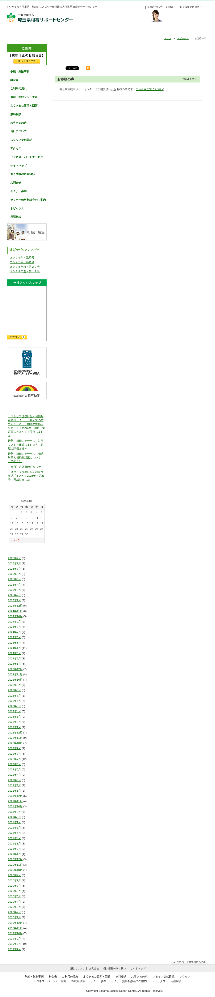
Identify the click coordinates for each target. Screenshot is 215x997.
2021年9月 (14, 811)
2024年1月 (14, 663)
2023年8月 (14, 690)
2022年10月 (15, 743)
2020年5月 (14, 896)
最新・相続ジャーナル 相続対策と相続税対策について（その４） (25, 457)
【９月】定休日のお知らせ (24, 466)
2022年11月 (15, 737)
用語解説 (15, 216)
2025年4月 (14, 584)
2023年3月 (14, 716)
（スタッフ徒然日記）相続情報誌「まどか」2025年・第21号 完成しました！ (26, 475)
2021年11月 (15, 801)
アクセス (15, 148)
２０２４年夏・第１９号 (25, 271)
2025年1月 (14, 600)
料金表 (193, 30)
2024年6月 (14, 637)
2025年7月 (14, 568)
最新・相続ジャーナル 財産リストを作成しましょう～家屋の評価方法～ (25, 444)
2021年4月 (14, 838)
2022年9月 (14, 748)
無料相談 (136, 30)
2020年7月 (14, 885)
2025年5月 (14, 579)
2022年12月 (15, 732)
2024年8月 (14, 626)
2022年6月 (14, 764)
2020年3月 (14, 906)
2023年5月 (14, 706)
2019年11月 (15, 928)
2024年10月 (15, 616)
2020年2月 (14, 912)
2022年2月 (14, 785)
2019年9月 (14, 938)
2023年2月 (14, 721)
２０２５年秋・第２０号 (25, 266)
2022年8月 (14, 753)
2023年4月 (14, 711)
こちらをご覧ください (149, 89)
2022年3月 (14, 780)
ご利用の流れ (78, 30)
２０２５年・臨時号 (22, 257)
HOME (21, 30)
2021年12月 (15, 795)
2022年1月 (14, 790)
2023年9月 (14, 684)
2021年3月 (14, 843)
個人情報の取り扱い (191, 7)
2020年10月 (15, 870)
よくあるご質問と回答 (24, 105)
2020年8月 (14, 880)
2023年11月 (15, 674)
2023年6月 (14, 700)
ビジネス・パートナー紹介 (26, 157)
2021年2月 (14, 848)
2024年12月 (15, 605)
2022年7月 (14, 759)
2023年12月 (15, 669)
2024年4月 (14, 648)
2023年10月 (15, 679)
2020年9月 (14, 875)
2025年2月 (14, 595)
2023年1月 (14, 727)
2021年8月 (14, 817)
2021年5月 (14, 832)
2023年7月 (14, 695)
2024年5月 (14, 642)
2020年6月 (14, 891)
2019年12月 (15, 922)
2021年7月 (14, 822)
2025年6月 (14, 573)
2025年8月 (14, 563)
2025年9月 (14, 558)
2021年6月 (14, 827)
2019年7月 (14, 949)
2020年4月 (14, 901)
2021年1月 (14, 854)
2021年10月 (15, 806)
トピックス (183, 38)
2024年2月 (14, 658)
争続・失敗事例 (49, 30)
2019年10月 (15, 933)
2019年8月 (14, 943)
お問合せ (171, 7)
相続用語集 (78, 981)
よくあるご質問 (107, 30)
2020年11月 (15, 864)
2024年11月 (15, 611)
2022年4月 (14, 774)
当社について (154, 7)
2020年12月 (15, 859)
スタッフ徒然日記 (21, 139)
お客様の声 (164, 30)
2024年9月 (14, 621)
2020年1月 (14, 917)
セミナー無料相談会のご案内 (28, 199)
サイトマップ (18, 165)
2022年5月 (14, 769)
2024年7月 (14, 632)
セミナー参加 (18, 191)
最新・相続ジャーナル (24, 97)
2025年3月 (14, 589)
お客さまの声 (18, 122)
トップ (167, 38)
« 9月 (16, 540)
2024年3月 (14, 653)
